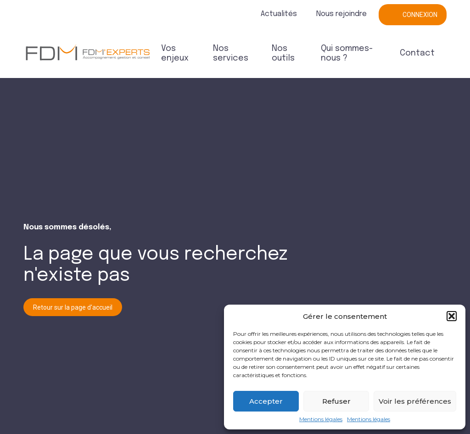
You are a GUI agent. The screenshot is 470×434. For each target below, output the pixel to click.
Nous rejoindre (341, 14)
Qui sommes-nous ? (347, 53)
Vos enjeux (175, 53)
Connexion (420, 14)
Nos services (230, 53)
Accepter (266, 401)
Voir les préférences (415, 401)
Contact (417, 53)
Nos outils (283, 53)
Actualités (279, 14)
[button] (451, 316)
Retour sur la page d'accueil (72, 307)
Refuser (336, 401)
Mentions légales (320, 419)
